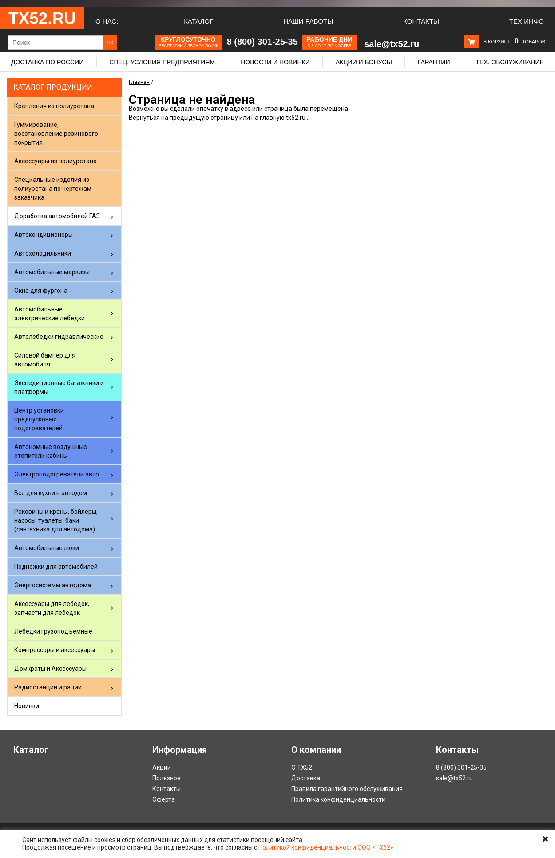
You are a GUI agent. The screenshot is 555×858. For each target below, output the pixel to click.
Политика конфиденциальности (338, 799)
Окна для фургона (40, 290)
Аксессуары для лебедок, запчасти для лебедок (51, 608)
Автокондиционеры (43, 234)
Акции (161, 767)
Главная (139, 82)
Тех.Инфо (526, 21)
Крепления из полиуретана (54, 106)
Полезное (166, 778)
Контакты (421, 21)
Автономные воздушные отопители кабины (50, 451)
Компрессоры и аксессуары (54, 649)
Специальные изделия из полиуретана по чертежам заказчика (52, 188)
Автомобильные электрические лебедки (49, 314)
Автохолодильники (42, 253)
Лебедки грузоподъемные (53, 631)
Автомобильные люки (46, 547)
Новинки (26, 705)
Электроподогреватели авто (56, 474)
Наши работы (308, 21)
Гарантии (434, 62)
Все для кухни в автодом (50, 492)
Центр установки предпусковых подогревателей (39, 419)
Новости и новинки (275, 62)
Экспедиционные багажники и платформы (59, 387)
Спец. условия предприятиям (162, 62)
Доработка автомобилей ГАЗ (57, 216)
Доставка (305, 778)
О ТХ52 (301, 767)
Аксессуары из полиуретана (55, 161)
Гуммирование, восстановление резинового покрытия (56, 133)
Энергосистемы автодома (52, 585)
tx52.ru (295, 117)
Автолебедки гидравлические (58, 336)
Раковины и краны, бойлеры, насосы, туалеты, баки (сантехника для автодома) (56, 520)
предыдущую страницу (204, 117)
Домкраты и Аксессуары (50, 668)
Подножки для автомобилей (56, 566)
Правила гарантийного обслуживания (347, 788)
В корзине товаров (514, 41)
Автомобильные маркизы (52, 272)
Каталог (198, 21)
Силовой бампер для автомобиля (44, 360)
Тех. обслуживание (509, 62)
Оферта (163, 799)
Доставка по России (47, 62)
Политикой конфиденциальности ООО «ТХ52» (325, 847)
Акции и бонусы (364, 62)
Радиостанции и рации (48, 687)
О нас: (106, 21)
